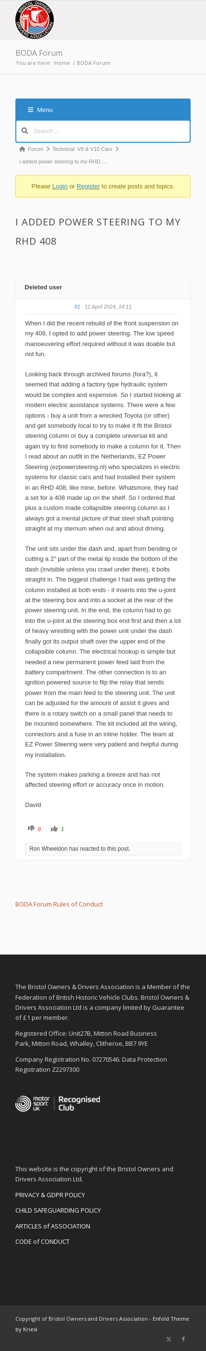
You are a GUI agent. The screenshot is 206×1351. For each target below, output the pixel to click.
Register (88, 186)
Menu (40, 109)
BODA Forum (38, 53)
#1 (77, 307)
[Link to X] (169, 1339)
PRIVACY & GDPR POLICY (50, 1194)
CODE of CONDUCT (42, 1241)
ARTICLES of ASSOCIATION (52, 1226)
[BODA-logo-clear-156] (85, 19)
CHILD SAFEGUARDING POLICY (58, 1210)
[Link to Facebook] (183, 1339)
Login (60, 186)
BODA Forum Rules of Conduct (59, 904)
